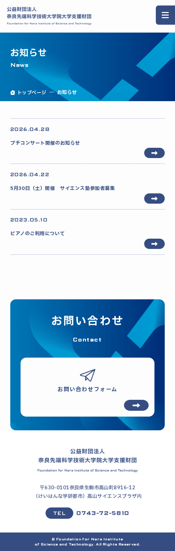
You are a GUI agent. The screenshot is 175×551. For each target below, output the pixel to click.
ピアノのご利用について (87, 226)
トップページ (32, 92)
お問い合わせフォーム (87, 389)
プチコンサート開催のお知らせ (87, 136)
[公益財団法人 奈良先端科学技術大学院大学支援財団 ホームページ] (49, 16)
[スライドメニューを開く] (165, 15)
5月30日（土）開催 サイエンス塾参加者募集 (87, 181)
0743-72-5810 (102, 513)
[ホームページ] (87, 459)
